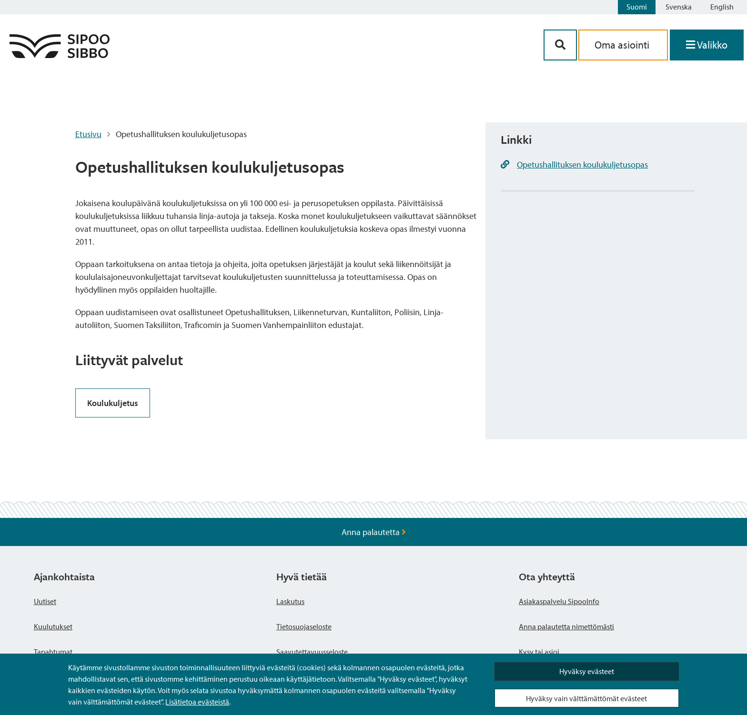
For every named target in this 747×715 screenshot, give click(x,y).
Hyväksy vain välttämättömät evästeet (586, 698)
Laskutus (290, 601)
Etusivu (88, 134)
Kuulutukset (53, 626)
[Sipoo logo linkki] (60, 55)
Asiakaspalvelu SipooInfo (559, 601)
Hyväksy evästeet (586, 671)
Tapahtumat (53, 651)
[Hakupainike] (560, 45)
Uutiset (45, 601)
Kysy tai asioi (539, 651)
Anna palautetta (374, 532)
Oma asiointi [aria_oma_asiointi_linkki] (623, 44)
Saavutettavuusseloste (312, 651)
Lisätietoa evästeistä (197, 701)
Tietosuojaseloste (304, 626)
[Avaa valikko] (707, 45)
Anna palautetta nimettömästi (566, 626)
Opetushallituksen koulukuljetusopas (582, 164)
